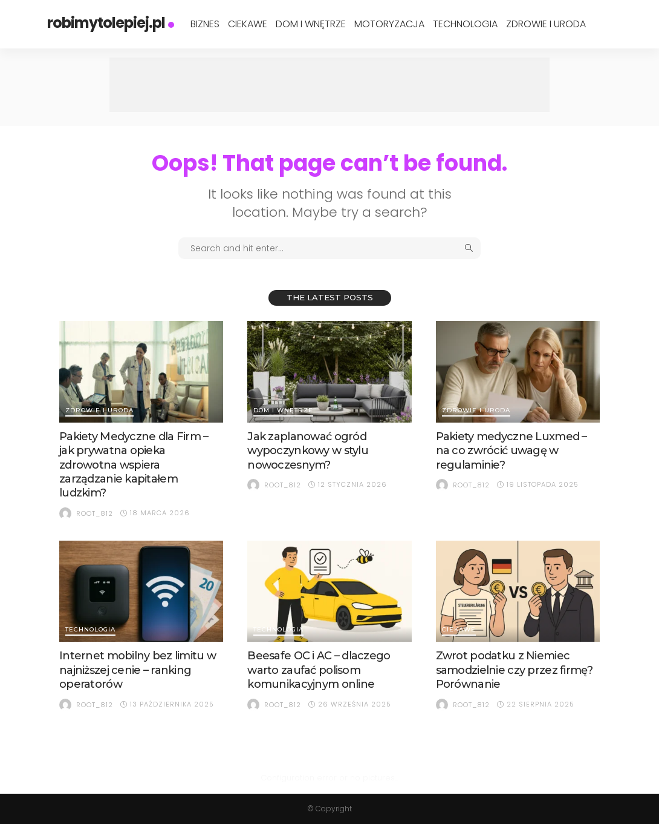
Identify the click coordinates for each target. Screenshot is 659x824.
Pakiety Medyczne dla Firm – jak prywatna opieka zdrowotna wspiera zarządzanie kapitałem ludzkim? (134, 465)
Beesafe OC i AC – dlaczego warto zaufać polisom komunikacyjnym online (318, 670)
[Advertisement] (329, 85)
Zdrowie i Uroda (546, 24)
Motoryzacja (389, 24)
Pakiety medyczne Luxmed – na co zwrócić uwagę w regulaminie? (511, 451)
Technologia (465, 24)
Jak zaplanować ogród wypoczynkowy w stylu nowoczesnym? (307, 451)
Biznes (204, 24)
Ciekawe (247, 24)
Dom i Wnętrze (311, 24)
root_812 (94, 513)
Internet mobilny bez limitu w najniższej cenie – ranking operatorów (137, 670)
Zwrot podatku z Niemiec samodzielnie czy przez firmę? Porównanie (514, 670)
